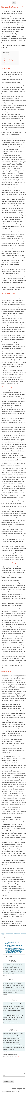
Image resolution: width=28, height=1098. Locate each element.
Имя (4, 1075)
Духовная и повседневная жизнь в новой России (14, 946)
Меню (14, 2)
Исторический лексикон (19, 1089)
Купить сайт (19, 1088)
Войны (19, 1091)
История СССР (9, 933)
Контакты (14, 1088)
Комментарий (6, 1059)
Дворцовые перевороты (6, 1091)
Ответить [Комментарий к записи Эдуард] (5, 1024)
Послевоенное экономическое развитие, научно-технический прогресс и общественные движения (13, 941)
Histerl (2, 933)
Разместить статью (9, 1089)
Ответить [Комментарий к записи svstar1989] (5, 975)
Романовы (14, 1091)
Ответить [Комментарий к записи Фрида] (5, 1051)
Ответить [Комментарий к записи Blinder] (5, 994)
